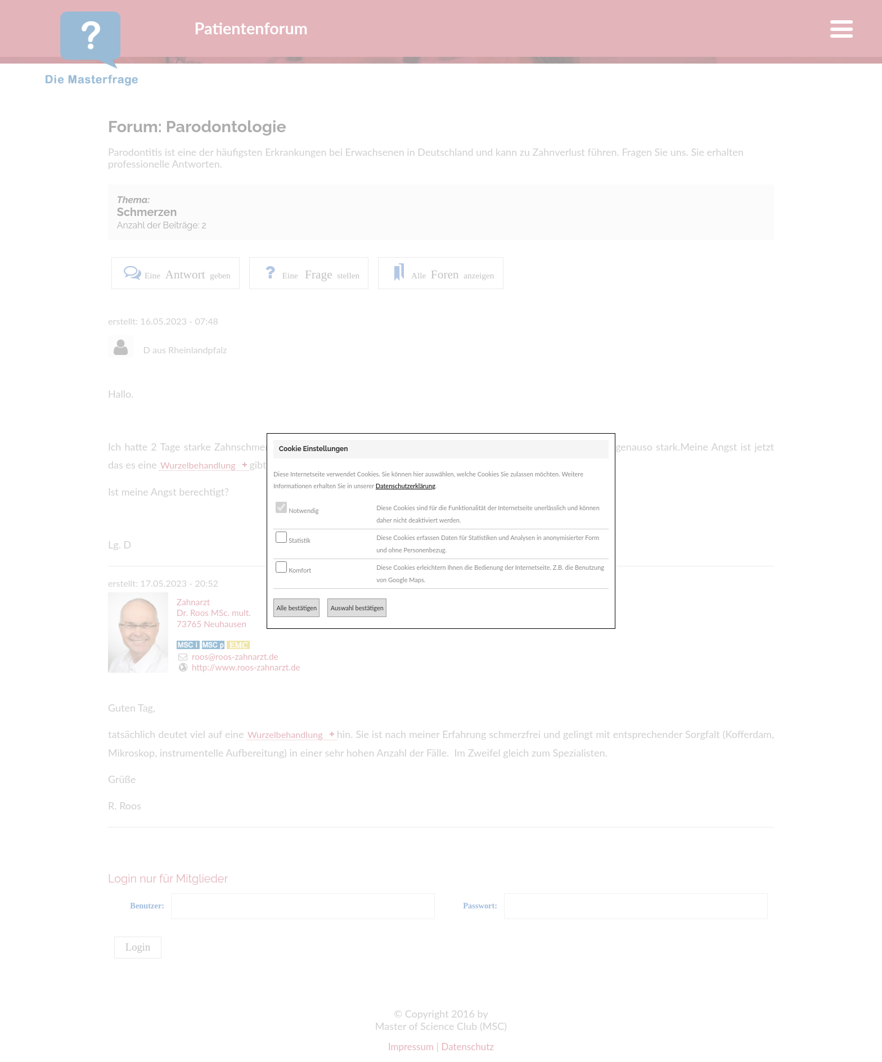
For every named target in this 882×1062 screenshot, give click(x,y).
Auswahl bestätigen (357, 607)
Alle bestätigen (296, 607)
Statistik (293, 540)
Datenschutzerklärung (405, 485)
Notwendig (297, 510)
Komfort (293, 570)
